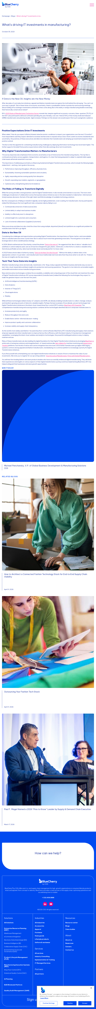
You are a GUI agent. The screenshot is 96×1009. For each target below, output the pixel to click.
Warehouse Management (12, 933)
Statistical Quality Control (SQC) (15, 973)
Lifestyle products (42, 939)
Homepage (6, 16)
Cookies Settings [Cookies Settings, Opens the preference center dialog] (48, 1003)
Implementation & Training (45, 960)
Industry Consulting (42, 956)
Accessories (39, 926)
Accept (84, 1003)
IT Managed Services (42, 963)
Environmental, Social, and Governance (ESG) (13, 950)
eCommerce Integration (12, 937)
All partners (39, 974)
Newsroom (69, 943)
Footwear (38, 932)
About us (68, 940)
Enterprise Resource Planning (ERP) (15, 929)
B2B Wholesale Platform (13, 985)
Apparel (38, 929)
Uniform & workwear (42, 942)
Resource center (71, 923)
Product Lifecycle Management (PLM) (16, 958)
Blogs (13, 16)
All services (39, 953)
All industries (40, 923)
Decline (70, 1003)
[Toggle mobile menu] (92, 5)
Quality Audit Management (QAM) (16, 990)
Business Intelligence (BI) (12, 943)
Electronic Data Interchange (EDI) (15, 940)
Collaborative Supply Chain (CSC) (15, 947)
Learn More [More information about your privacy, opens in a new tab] (44, 998)
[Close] (91, 988)
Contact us (69, 950)
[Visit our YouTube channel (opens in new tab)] (51, 904)
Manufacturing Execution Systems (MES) (17, 966)
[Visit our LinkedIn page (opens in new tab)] (45, 904)
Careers (68, 947)
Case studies (70, 929)
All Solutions (8, 923)
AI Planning (8, 979)
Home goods (39, 936)
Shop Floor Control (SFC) (12, 970)
